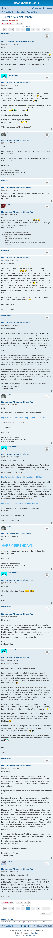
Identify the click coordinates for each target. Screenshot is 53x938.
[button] (5, 29)
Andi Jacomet (13, 20)
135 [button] (37, 29)
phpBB (20, 930)
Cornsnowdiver (13, 75)
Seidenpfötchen (6, 315)
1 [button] (12, 29)
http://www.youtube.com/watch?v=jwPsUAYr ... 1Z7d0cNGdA (24, 418)
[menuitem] (7, 8)
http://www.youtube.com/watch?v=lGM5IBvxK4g (19, 503)
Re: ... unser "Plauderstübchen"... (19, 41)
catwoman (4, 180)
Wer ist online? (7, 919)
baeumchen (5, 34)
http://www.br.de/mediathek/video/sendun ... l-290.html (21, 477)
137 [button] (44, 29)
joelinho (10, 861)
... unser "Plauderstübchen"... (18, 17)
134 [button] (32, 29)
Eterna (9, 133)
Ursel (8, 204)
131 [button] (18, 29)
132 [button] (23, 29)
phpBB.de (35, 933)
